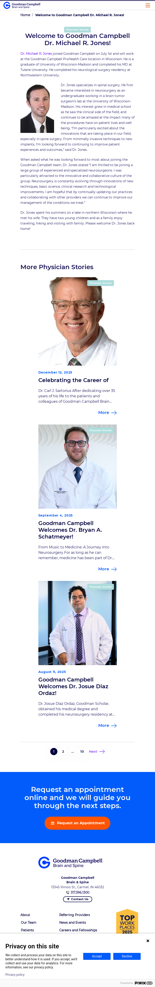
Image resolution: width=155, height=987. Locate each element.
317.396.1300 (80, 892)
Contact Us (79, 899)
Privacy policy (14, 974)
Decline (127, 956)
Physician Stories (77, 29)
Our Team (28, 923)
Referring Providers (74, 915)
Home (25, 15)
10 (82, 751)
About (25, 915)
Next (93, 751)
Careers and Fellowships (78, 930)
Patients (27, 930)
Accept (97, 956)
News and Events (72, 923)
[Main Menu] (148, 5)
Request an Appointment (80, 823)
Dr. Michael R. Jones (36, 54)
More (103, 412)
